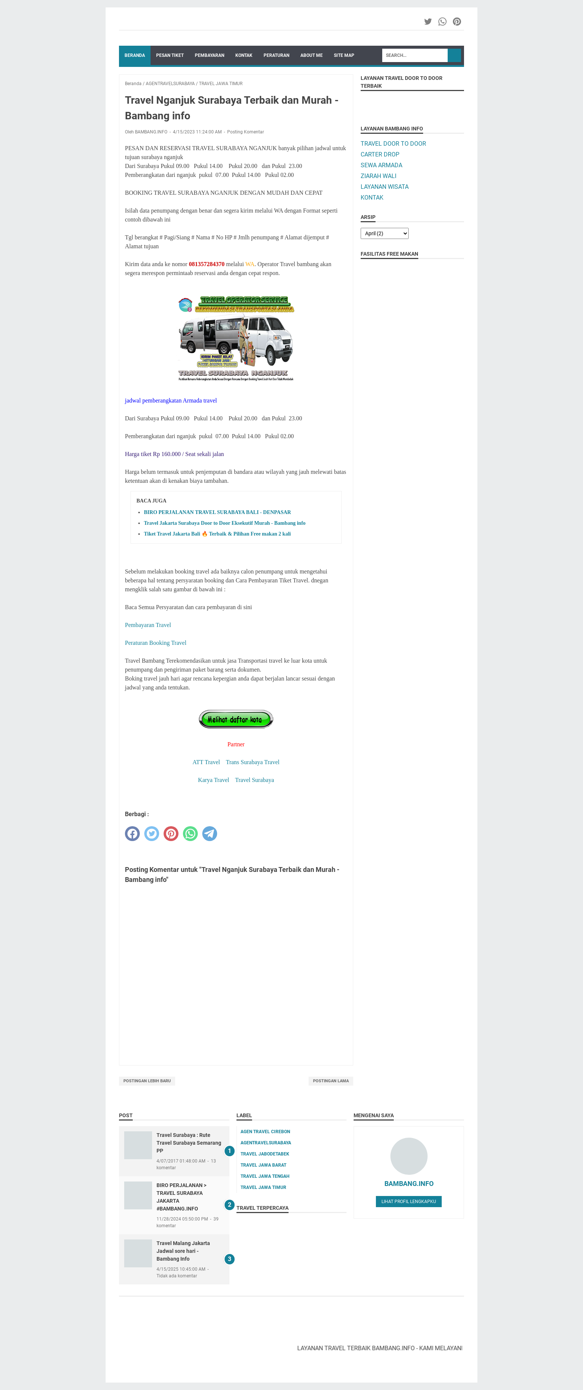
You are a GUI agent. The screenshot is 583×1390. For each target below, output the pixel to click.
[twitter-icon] (428, 22)
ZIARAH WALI (378, 176)
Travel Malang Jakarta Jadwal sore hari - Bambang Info (183, 1251)
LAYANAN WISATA (385, 186)
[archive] (385, 233)
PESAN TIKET (170, 55)
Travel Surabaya (254, 780)
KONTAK (243, 55)
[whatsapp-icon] (443, 22)
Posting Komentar (245, 132)
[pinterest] (171, 833)
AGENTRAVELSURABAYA (266, 1142)
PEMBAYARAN (209, 55)
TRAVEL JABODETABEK (265, 1154)
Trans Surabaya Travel (252, 762)
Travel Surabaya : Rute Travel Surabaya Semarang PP (189, 1143)
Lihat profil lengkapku (408, 1201)
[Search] (415, 55)
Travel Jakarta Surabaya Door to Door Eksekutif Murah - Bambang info (225, 523)
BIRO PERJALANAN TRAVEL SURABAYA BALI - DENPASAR (217, 512)
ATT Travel (206, 762)
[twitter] (151, 833)
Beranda (135, 55)
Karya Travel (213, 780)
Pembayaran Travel (148, 625)
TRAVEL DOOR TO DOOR (393, 143)
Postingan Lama (331, 1081)
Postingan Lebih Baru (147, 1081)
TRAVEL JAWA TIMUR (263, 1187)
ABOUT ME (311, 55)
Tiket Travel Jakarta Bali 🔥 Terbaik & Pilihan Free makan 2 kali (217, 534)
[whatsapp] (190, 833)
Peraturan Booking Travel (155, 643)
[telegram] (209, 833)
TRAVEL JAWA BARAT (263, 1165)
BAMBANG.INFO (409, 1183)
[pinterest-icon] (457, 22)
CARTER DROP (380, 154)
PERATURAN (276, 55)
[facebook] (132, 833)
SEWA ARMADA (381, 165)
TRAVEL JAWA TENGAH (265, 1176)
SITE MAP (344, 55)
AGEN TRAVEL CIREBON (265, 1131)
